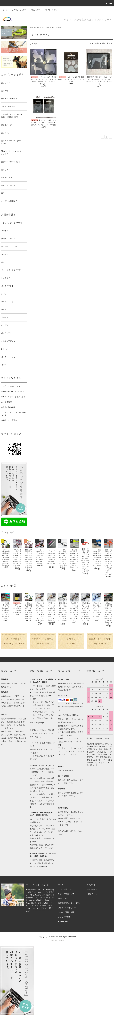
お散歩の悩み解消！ (9, 407)
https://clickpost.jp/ (37, 723)
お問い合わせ (92, 894)
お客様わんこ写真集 (9, 420)
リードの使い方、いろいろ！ (12, 392)
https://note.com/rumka (42, 911)
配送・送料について (66, 894)
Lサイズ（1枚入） (56, 27)
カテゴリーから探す (17, 10)
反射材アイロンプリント (42, 27)
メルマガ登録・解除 (66, 912)
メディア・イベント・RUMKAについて (14, 413)
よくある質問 (6, 402)
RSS (60, 921)
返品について (63, 899)
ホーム (5, 10)
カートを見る (92, 889)
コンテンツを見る (49, 10)
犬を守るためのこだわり (11, 386)
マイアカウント (93, 885)
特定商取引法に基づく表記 (68, 903)
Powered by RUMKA (57, 940)
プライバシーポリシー (67, 908)
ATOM (65, 921)
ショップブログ (64, 917)
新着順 (109, 43)
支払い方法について (66, 889)
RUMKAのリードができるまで (13, 397)
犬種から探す (34, 10)
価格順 (102, 43)
